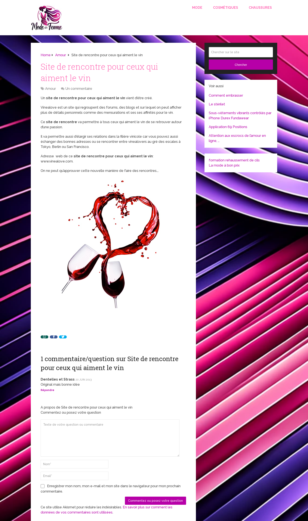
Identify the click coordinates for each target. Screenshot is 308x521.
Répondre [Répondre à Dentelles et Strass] (47, 390)
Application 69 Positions (228, 127)
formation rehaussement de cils (234, 160)
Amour (50, 89)
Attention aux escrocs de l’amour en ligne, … (237, 138)
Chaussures (260, 8)
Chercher (241, 64)
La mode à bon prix (224, 165)
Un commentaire (78, 89)
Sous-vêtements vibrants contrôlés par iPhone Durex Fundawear (240, 115)
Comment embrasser (226, 95)
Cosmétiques (225, 8)
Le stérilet (217, 104)
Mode (197, 8)
